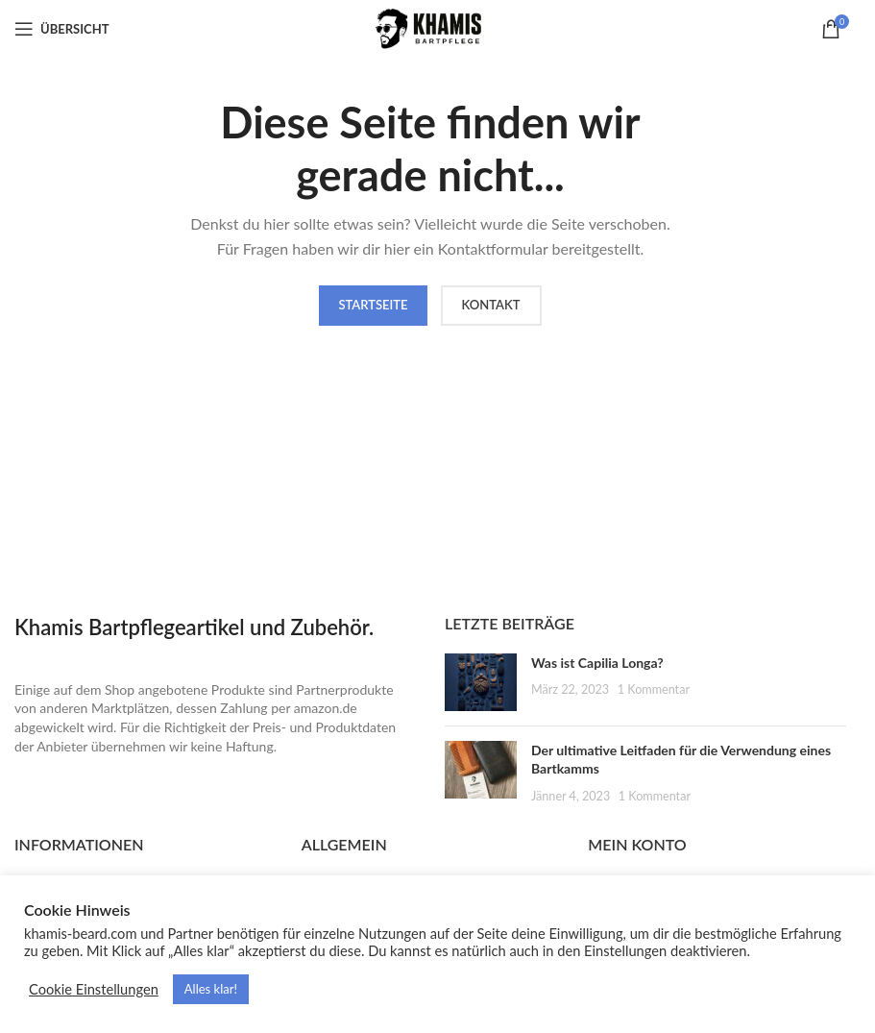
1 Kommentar (654, 689)
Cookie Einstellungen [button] (93, 989)
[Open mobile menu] (61, 29)
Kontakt (491, 304)
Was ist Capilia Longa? (597, 662)
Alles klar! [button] (210, 988)
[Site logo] (430, 27)
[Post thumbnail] (481, 682)
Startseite (372, 304)
